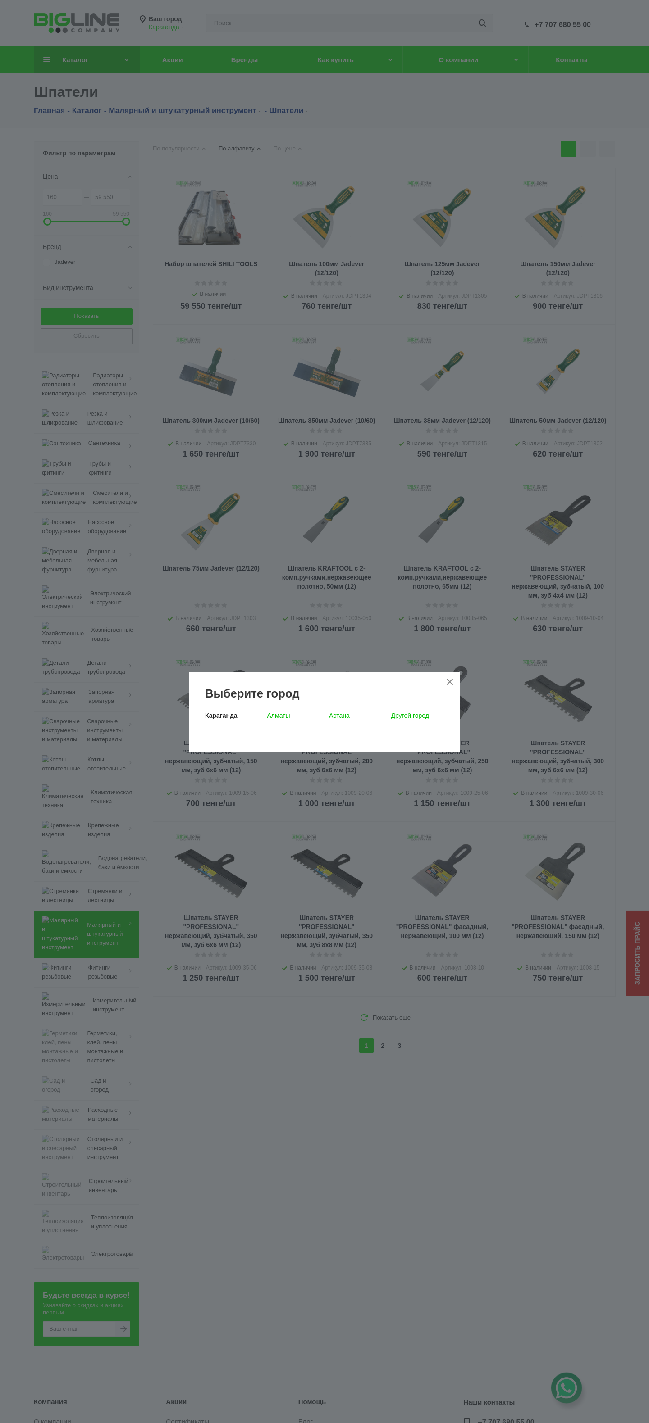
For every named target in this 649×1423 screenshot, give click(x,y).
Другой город (410, 715)
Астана (339, 715)
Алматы (278, 715)
